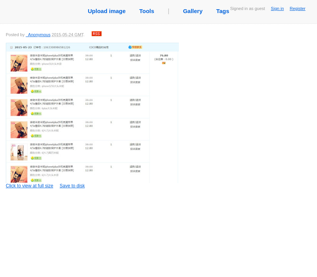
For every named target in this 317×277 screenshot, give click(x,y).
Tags (222, 11)
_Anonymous (38, 34)
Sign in (277, 8)
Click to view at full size (92, 116)
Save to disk (72, 186)
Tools (146, 11)
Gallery (193, 11)
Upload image (106, 11)
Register (297, 8)
